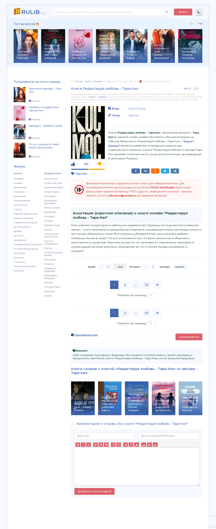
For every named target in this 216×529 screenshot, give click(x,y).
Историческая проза (26, 248)
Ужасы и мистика (23, 218)
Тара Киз (81, 173)
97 (147, 285)
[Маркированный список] (113, 444)
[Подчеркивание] (88, 444)
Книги (92, 96)
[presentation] (193, 23)
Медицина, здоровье (50, 269)
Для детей (50, 212)
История (49, 216)
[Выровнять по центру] (101, 444)
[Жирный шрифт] (77, 444)
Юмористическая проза (28, 244)
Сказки (18, 209)
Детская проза (22, 226)
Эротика (18, 235)
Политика (19, 262)
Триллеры (19, 253)
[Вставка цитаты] (143, 444)
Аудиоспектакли (53, 187)
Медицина (19, 196)
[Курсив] (83, 444)
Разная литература (25, 266)
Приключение (22, 200)
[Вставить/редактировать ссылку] (131, 444)
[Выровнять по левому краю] (95, 444)
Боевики (18, 178)
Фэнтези (19, 270)
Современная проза (25, 222)
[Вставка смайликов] (125, 444)
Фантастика (51, 178)
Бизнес (48, 229)
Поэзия (48, 220)
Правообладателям (86, 335)
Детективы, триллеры (50, 202)
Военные (19, 257)
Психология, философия (51, 235)
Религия (48, 264)
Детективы (20, 187)
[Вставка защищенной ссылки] (136, 444)
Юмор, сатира (52, 207)
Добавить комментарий (94, 491)
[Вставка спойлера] (149, 444)
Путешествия (52, 286)
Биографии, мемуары (50, 276)
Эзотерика (50, 196)
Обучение (50, 259)
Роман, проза (51, 191)
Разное (48, 248)
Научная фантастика (25, 213)
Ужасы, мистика (53, 183)
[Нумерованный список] (118, 444)
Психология (21, 205)
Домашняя (20, 240)
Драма (17, 231)
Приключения (52, 225)
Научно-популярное (51, 242)
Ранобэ (48, 282)
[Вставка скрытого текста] (155, 444)
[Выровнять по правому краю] (106, 444)
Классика (19, 191)
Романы (18, 183)
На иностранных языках (53, 253)
